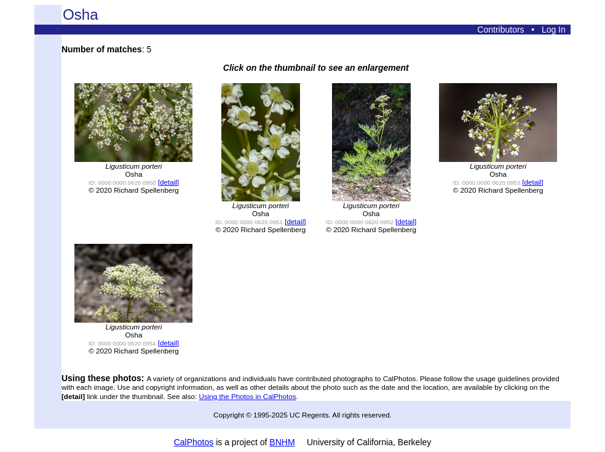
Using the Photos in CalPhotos (247, 396)
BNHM (282, 442)
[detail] (168, 182)
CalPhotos (194, 442)
